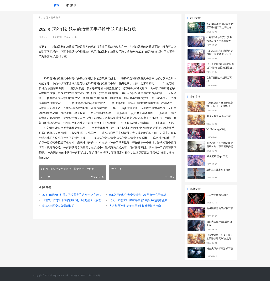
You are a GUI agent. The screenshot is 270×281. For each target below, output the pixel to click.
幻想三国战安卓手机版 (218, 169)
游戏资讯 (71, 5)
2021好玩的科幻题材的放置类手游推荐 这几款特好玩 (72, 194)
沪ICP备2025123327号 (80, 275)
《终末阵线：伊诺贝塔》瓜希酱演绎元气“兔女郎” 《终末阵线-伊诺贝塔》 (219, 238)
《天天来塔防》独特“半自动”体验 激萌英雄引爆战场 (139, 200)
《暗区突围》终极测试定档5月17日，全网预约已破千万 (219, 106)
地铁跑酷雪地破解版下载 (219, 208)
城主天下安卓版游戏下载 (219, 248)
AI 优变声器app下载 (217, 156)
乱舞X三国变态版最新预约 (58, 205)
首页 (56, 5)
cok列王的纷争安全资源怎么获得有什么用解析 (137, 194)
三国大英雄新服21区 (217, 194)
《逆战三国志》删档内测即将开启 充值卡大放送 (71, 200)
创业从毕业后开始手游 (218, 116)
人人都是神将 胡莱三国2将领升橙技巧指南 (135, 205)
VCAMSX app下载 (216, 129)
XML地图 (95, 275)
